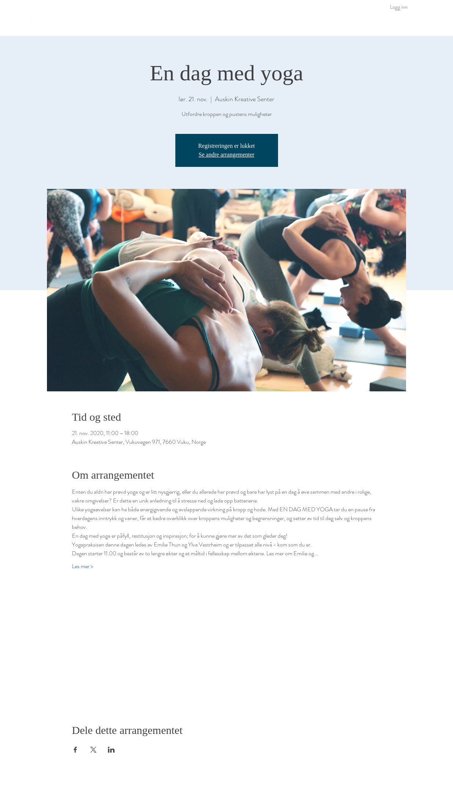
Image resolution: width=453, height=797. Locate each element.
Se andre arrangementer (227, 154)
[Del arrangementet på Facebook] (75, 750)
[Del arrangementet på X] (93, 750)
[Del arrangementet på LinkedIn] (111, 750)
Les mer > (82, 566)
